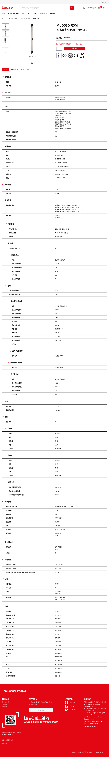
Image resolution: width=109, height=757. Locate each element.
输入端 (9, 243)
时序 (5, 401)
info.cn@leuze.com (90, 726)
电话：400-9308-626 (91, 723)
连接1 (8, 428)
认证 (5, 579)
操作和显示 (7, 542)
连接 (5, 417)
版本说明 (90, 752)
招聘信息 (5, 706)
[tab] (5, 69)
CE (105, 752)
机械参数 (6, 502)
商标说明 (4, 743)
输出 (8, 286)
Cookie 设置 (82, 752)
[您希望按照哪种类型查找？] (45, 8)
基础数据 (6, 77)
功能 (5, 106)
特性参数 (6, 146)
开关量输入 (13, 255)
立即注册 (41, 710)
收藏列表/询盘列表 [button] (63, 44)
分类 (5, 606)
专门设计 (6, 92)
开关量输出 (13, 374)
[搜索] (72, 8)
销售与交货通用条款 (7, 740)
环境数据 (6, 560)
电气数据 (6, 200)
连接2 (8, 455)
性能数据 (9, 224)
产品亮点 (5, 704)
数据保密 (74, 752)
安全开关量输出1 (15, 351)
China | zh (103, 2)
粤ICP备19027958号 (7, 735)
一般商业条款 (98, 752)
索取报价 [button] (74, 48)
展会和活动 (5, 702)
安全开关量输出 (15, 301)
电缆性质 (9, 482)
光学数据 (6, 185)
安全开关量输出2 (15, 363)
